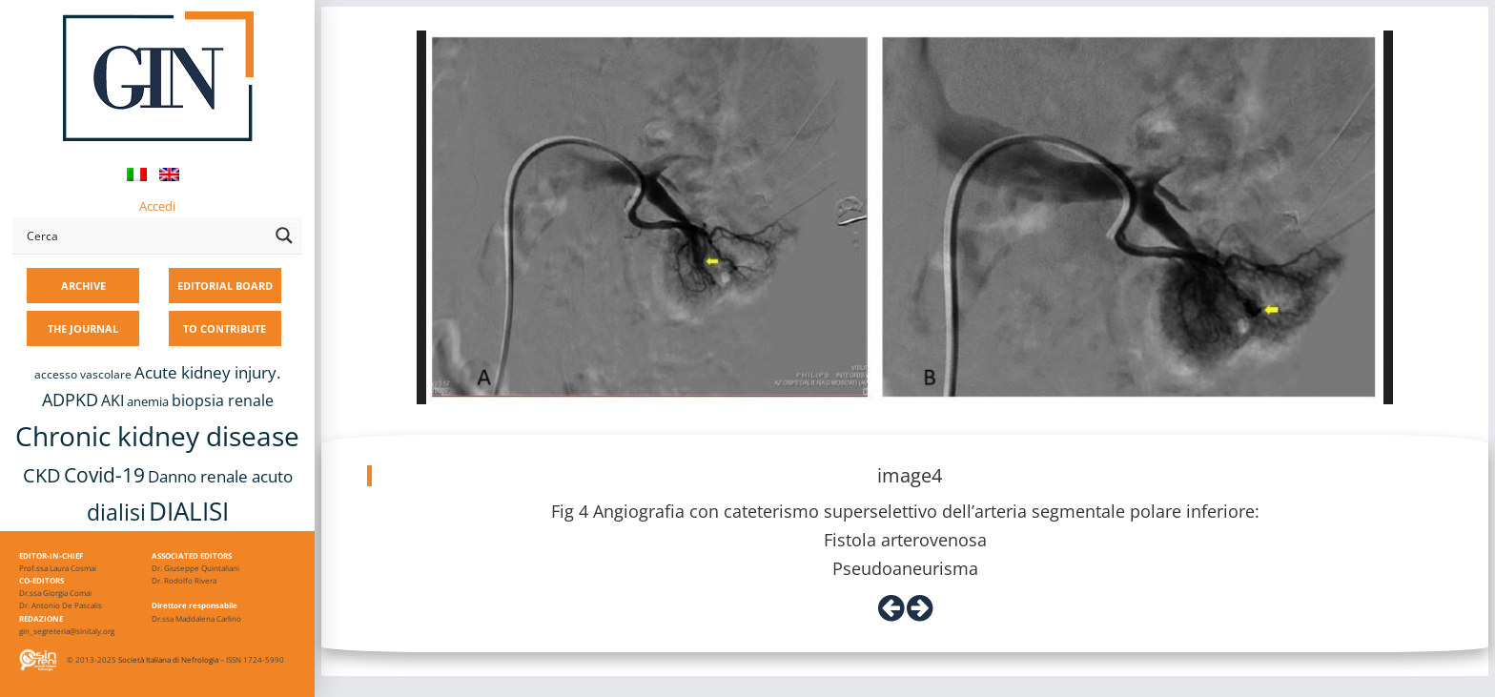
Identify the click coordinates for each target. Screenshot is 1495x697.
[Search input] (144, 235)
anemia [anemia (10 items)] (148, 401)
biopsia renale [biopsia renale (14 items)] (223, 400)
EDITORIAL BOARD (225, 285)
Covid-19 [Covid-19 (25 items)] (104, 474)
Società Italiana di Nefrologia (168, 659)
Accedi (157, 206)
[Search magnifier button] (284, 235)
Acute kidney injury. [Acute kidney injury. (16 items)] (207, 372)
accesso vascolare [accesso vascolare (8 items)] (83, 374)
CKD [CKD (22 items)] (42, 475)
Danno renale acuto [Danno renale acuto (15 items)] (220, 476)
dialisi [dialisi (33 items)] (116, 512)
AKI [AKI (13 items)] (112, 400)
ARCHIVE (83, 285)
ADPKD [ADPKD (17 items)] (70, 399)
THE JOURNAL (83, 328)
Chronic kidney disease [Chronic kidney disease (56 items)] (157, 436)
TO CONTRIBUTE (224, 328)
